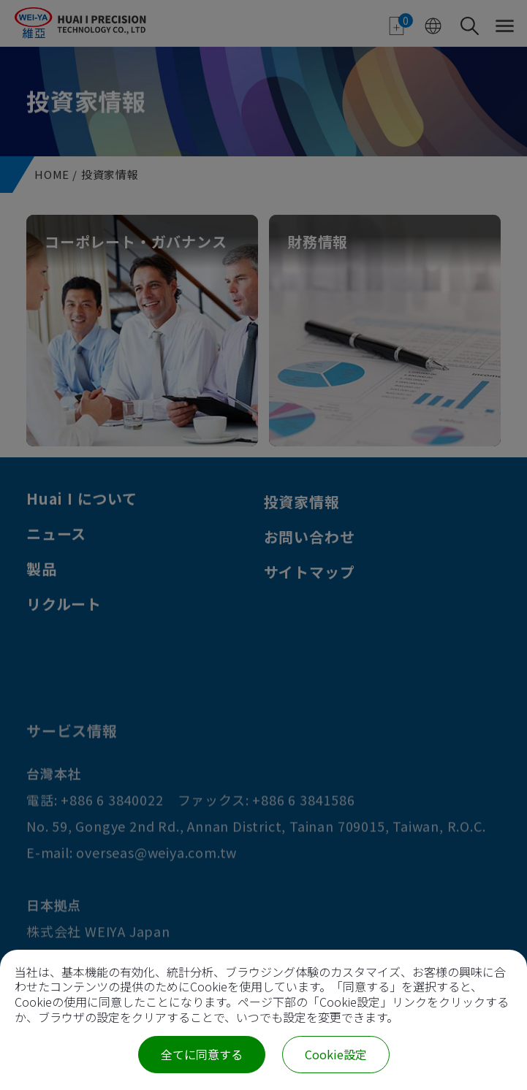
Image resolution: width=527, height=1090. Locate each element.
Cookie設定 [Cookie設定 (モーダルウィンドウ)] (336, 1054)
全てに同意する (202, 1054)
